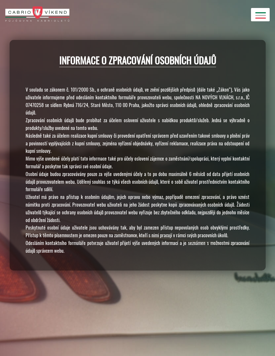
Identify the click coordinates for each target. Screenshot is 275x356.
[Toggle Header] (260, 14)
